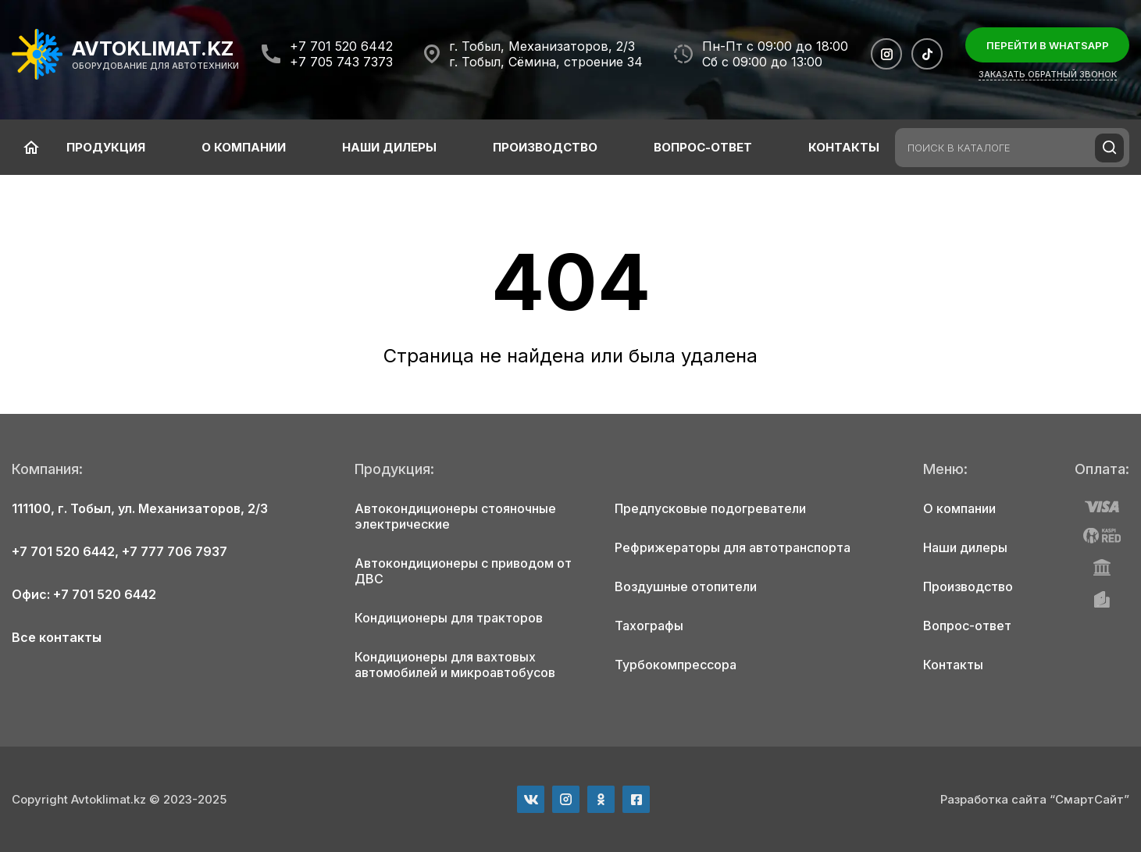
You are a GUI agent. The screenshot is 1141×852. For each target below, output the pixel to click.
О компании (243, 147)
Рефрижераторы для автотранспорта (732, 547)
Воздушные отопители (686, 586)
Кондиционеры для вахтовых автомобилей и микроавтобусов (455, 664)
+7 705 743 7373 (341, 62)
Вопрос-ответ (703, 147)
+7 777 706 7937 (174, 551)
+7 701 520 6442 (341, 46)
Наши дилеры (389, 147)
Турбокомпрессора (675, 664)
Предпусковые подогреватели (710, 508)
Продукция (105, 147)
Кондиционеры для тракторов (449, 618)
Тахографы (649, 625)
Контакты (843, 147)
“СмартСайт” (1089, 799)
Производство (545, 147)
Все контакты (57, 637)
